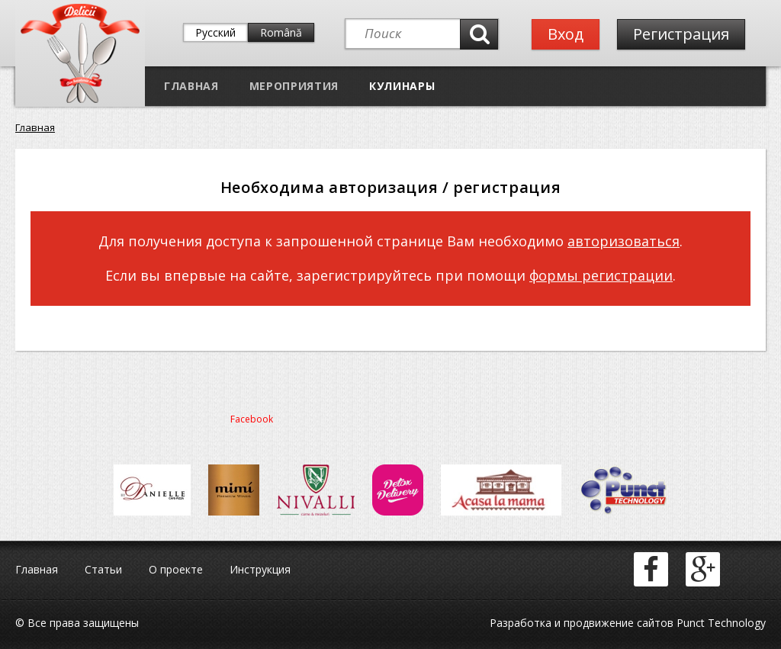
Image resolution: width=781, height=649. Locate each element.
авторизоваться (623, 241)
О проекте (176, 569)
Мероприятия (294, 86)
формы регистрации (601, 275)
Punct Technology (719, 622)
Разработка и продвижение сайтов (581, 622)
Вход (565, 34)
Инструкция (260, 569)
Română (281, 32)
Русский (215, 32)
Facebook (251, 419)
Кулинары (402, 86)
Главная (191, 86)
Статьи (103, 569)
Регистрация (681, 34)
